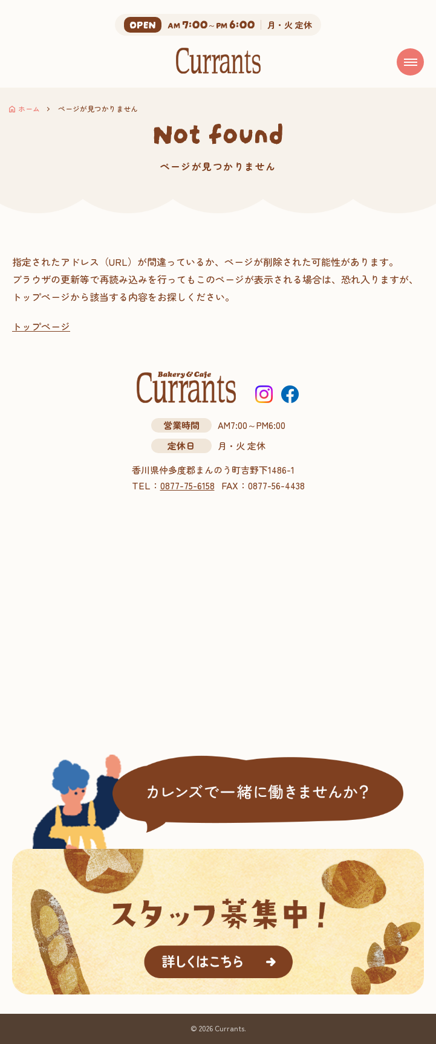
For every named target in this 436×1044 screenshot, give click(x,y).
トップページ (41, 326)
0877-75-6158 (187, 485)
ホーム (29, 108)
